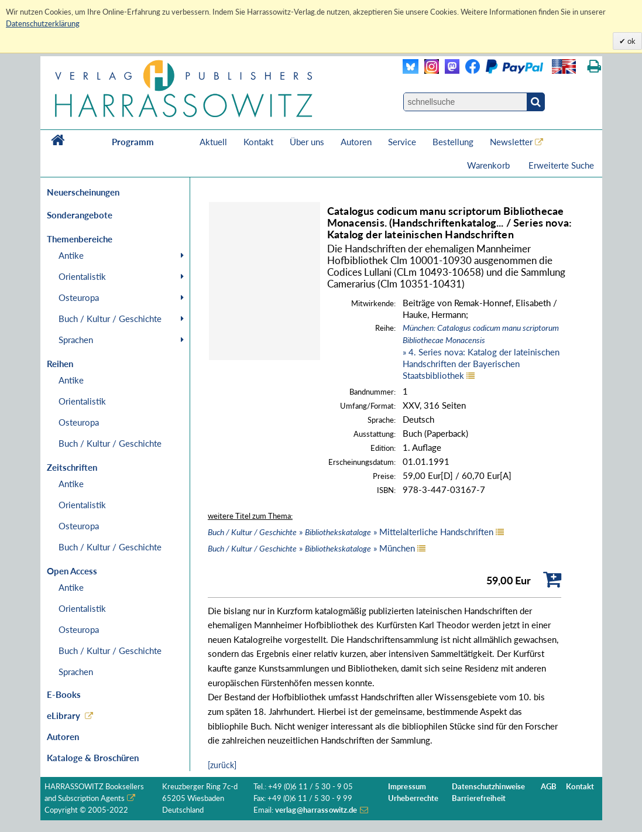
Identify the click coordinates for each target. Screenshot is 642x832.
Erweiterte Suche (561, 165)
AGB (549, 786)
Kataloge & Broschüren (93, 757)
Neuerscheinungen (83, 192)
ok (631, 41)
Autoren (356, 141)
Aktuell (213, 141)
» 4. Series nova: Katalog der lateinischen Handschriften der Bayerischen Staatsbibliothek (481, 352)
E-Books (64, 694)
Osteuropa (79, 297)
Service (402, 141)
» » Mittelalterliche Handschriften (350, 531)
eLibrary (63, 715)
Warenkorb (489, 165)
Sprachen (76, 339)
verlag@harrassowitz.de (316, 810)
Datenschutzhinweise (488, 786)
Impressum (407, 786)
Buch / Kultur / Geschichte (110, 318)
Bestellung (452, 141)
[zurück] (222, 765)
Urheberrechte (413, 798)
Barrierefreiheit (479, 798)
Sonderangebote (79, 215)
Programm (133, 141)
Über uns (307, 141)
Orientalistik (82, 276)
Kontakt (258, 141)
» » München (311, 548)
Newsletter (511, 141)
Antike (71, 255)
